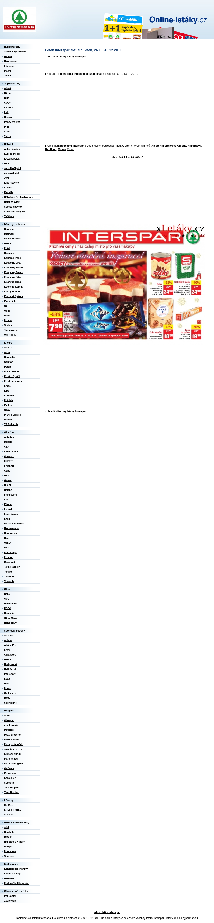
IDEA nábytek (12, 158)
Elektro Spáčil (12, 376)
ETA (6, 390)
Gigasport (10, 654)
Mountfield (10, 301)
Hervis (8, 659)
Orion (7, 310)
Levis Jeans (11, 514)
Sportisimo (10, 702)
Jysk (6, 178)
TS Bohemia (11, 424)
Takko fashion (12, 567)
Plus (6, 126)
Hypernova (194, 145)
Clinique (9, 720)
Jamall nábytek (12, 168)
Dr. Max (8, 805)
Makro (62, 149)
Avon (7, 715)
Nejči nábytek (12, 202)
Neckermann (11, 528)
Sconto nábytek (13, 206)
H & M (7, 485)
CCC (6, 598)
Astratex (9, 437)
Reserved (9, 562)
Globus (181, 145)
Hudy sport (10, 664)
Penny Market (12, 122)
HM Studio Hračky (14, 841)
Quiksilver (10, 693)
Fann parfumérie (13, 744)
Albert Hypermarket (163, 145)
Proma (8, 320)
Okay (7, 410)
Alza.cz (8, 347)
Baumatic (9, 357)
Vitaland (9, 814)
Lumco (8, 187)
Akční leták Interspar (107, 912)
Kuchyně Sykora (13, 296)
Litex (7, 518)
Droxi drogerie (12, 734)
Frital (7, 248)
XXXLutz (9, 216)
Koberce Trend (12, 258)
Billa (6, 98)
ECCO (7, 608)
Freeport (9, 466)
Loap (7, 678)
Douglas (9, 730)
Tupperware (11, 330)
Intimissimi (10, 494)
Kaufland (50, 149)
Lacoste (8, 509)
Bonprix (8, 442)
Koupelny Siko (12, 277)
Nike (6, 683)
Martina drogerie (13, 763)
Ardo (7, 352)
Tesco (70, 149)
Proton (8, 419)
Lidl (6, 112)
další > (139, 156)
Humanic (9, 613)
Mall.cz (8, 405)
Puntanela (10, 851)
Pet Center (10, 896)
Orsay (7, 542)
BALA (7, 93)
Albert (7, 88)
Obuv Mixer (10, 618)
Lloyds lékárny (12, 809)
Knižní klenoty (12, 873)
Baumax (9, 233)
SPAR (7, 131)
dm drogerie (11, 725)
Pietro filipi (10, 552)
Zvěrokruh (10, 900)
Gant (7, 470)
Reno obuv (10, 622)
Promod (8, 557)
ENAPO (8, 107)
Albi (6, 827)
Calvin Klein (11, 451)
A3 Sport (9, 635)
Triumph (9, 581)
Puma (7, 688)
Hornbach (9, 253)
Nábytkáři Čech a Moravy (18, 197)
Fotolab (8, 400)
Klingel (8, 504)
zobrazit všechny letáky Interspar (65, 56)
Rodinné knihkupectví (16, 883)
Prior (7, 315)
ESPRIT (8, 461)
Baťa (7, 594)
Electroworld (11, 371)
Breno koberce (12, 238)
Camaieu (9, 456)
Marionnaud (11, 758)
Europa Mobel (12, 154)
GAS (6, 475)
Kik (6, 499)
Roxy (7, 698)
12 (132, 156)
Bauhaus (9, 229)
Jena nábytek (11, 173)
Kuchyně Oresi (12, 291)
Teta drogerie (11, 787)
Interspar (9, 66)
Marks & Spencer (14, 523)
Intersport (9, 674)
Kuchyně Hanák (13, 282)
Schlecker (10, 778)
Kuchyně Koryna (13, 286)
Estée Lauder (11, 739)
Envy (7, 650)
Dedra (7, 243)
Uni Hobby (10, 334)
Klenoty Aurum (12, 754)
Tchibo (8, 571)
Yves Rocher (11, 792)
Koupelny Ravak (13, 272)
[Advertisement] (94, 110)
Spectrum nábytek (14, 211)
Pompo (8, 846)
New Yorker (10, 533)
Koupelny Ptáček (14, 267)
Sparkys (9, 856)
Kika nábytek (11, 182)
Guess (8, 480)
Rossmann (10, 773)
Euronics (9, 395)
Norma (8, 117)
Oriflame (9, 768)
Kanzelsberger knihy (16, 868)
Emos (7, 386)
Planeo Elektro (12, 414)
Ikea (6, 163)
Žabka (7, 136)
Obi (6, 306)
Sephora (9, 782)
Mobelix (8, 192)
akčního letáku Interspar (69, 145)
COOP (7, 102)
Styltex (8, 325)
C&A (6, 446)
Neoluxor (9, 878)
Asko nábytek (12, 149)
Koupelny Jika (12, 262)
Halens (8, 490)
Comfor (8, 362)
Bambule (9, 832)
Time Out (9, 576)
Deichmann (10, 603)
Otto (6, 547)
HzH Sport (10, 669)
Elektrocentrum (13, 381)
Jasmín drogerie (13, 749)
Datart (7, 366)
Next (6, 538)
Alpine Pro (10, 645)
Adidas (8, 640)
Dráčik (8, 837)
